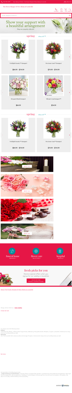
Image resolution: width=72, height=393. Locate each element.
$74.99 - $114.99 (53, 70)
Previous (2, 56)
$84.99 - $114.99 (18, 70)
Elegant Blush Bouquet (18, 99)
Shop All (41, 36)
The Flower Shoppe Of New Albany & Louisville (18, 7)
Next (69, 56)
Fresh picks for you (36, 230)
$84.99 (18, 105)
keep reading (18, 265)
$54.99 (53, 105)
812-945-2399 (6, 1)
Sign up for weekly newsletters (36, 238)
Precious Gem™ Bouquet (54, 63)
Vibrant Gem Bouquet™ (53, 99)
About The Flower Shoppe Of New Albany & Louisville (17, 247)
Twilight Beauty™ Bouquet (18, 63)
